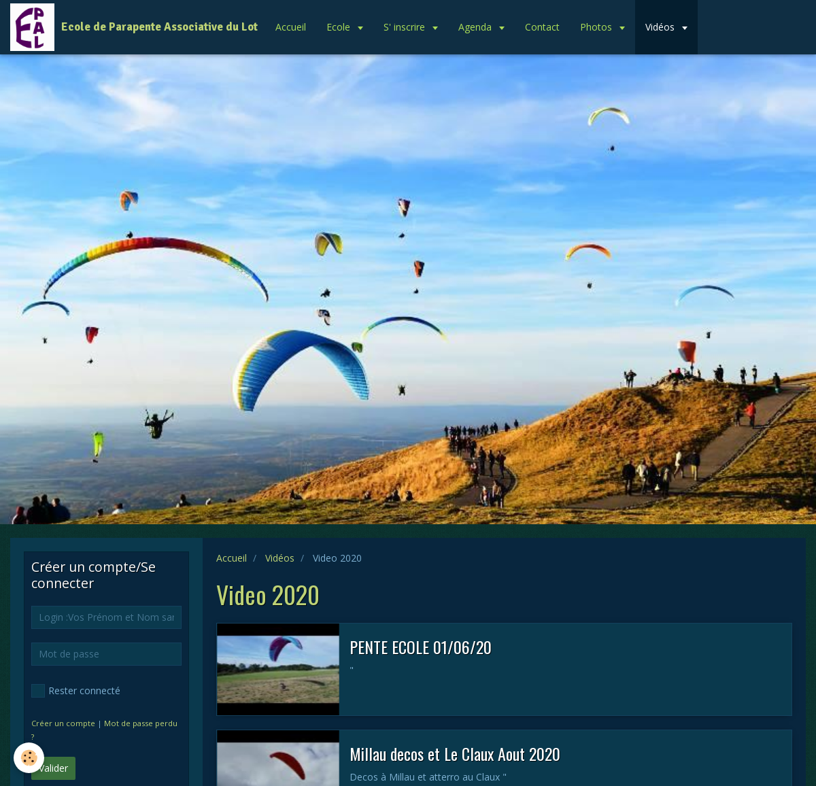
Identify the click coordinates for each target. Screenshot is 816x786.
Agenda (476, 26)
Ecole (339, 26)
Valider (53, 768)
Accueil (290, 26)
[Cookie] (29, 757)
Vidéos (661, 26)
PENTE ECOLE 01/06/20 (421, 646)
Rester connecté (75, 691)
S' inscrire (406, 26)
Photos (597, 26)
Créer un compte (63, 723)
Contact (542, 26)
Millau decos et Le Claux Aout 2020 (455, 753)
